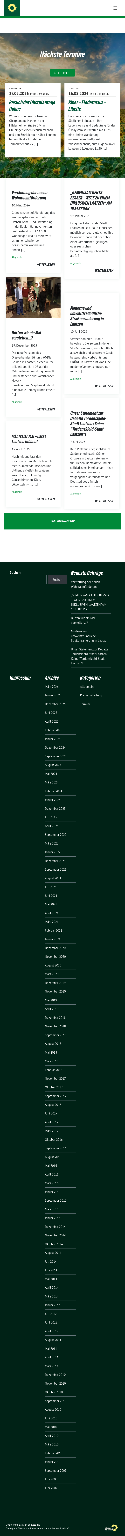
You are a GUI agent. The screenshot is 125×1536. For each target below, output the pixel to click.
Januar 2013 (52, 1300)
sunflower (31, 1523)
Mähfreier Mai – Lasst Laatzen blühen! (29, 434)
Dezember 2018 (55, 1013)
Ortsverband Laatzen (36, 9)
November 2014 (55, 1230)
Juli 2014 (51, 1256)
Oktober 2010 (54, 1387)
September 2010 (55, 1396)
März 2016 (51, 1178)
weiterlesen (45, 259)
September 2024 (55, 751)
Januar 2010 (52, 1457)
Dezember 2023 (55, 803)
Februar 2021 (53, 925)
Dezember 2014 (55, 1222)
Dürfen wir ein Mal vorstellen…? (26, 330)
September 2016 (55, 1143)
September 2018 (55, 1030)
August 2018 (53, 1039)
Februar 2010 (53, 1448)
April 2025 (51, 716)
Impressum (20, 673)
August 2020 (53, 960)
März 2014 (51, 1291)
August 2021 (53, 873)
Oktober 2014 (54, 1239)
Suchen (15, 567)
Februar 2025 (53, 725)
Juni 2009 (51, 1474)
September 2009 (55, 1465)
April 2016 (51, 1169)
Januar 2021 (52, 934)
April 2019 (51, 1004)
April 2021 (51, 908)
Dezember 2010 (55, 1370)
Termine (85, 699)
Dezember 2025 (55, 699)
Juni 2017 (51, 1108)
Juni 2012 (51, 1317)
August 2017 (53, 1100)
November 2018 (55, 1021)
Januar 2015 (52, 1213)
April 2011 (51, 1352)
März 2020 (51, 969)
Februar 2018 (53, 1065)
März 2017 (51, 1126)
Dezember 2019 (55, 978)
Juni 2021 (51, 891)
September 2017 (55, 1091)
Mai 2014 (51, 1274)
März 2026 (51, 681)
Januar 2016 (52, 1187)
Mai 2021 (51, 899)
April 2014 (51, 1282)
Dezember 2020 (55, 943)
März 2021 (51, 917)
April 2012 (51, 1326)
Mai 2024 (51, 769)
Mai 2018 (51, 1047)
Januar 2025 (52, 734)
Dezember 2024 (55, 742)
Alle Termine (62, 68)
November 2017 (55, 1073)
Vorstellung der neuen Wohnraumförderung (30, 190)
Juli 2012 (51, 1309)
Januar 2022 (52, 847)
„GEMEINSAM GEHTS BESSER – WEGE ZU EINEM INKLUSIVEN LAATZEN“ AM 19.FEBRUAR (91, 195)
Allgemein (17, 252)
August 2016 (53, 1152)
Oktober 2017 (54, 1082)
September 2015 (55, 1195)
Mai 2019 (51, 995)
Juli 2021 (51, 882)
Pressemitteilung (91, 690)
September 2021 (55, 864)
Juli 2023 (51, 812)
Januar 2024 (52, 795)
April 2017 (51, 1117)
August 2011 (53, 1335)
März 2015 (51, 1204)
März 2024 (51, 777)
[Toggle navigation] (115, 23)
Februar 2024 (53, 786)
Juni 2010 (51, 1413)
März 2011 (51, 1361)
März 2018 (51, 1056)
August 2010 (53, 1404)
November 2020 (55, 951)
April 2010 (51, 1431)
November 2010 (55, 1378)
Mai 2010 (51, 1422)
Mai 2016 (51, 1161)
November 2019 (55, 986)
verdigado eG (62, 1523)
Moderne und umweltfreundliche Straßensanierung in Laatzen (87, 310)
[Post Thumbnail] (33, 292)
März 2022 (51, 838)
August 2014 (53, 1248)
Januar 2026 (52, 690)
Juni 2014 (51, 1265)
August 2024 (53, 760)
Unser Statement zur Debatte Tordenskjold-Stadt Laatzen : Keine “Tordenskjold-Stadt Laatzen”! (88, 418)
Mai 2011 (51, 1344)
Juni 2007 (51, 1483)
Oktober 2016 (54, 1134)
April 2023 (51, 821)
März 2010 (51, 1439)
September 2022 (55, 829)
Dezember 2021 (55, 856)
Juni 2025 (51, 708)
